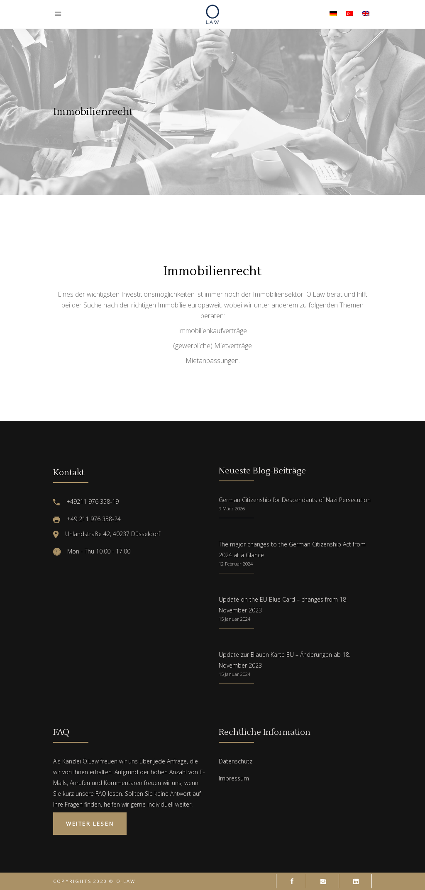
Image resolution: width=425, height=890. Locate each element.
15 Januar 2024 (234, 619)
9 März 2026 (232, 508)
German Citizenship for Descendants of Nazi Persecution (295, 500)
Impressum (234, 778)
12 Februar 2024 (236, 564)
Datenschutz (235, 761)
